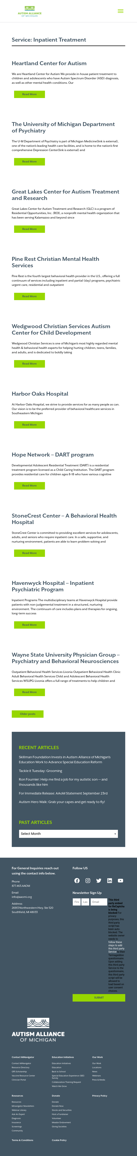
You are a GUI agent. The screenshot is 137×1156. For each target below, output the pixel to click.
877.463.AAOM (21, 886)
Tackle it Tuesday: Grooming (40, 771)
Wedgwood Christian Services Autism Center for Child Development (61, 329)
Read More (29, 94)
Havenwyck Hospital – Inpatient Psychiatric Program (53, 586)
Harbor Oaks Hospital (40, 394)
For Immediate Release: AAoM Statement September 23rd (63, 793)
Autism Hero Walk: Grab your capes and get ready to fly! (62, 802)
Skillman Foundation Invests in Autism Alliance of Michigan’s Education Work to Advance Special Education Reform (65, 759)
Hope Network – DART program (53, 455)
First (75, 908)
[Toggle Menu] (120, 11)
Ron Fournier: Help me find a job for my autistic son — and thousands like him (63, 782)
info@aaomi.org (22, 897)
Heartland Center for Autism (49, 63)
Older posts (27, 714)
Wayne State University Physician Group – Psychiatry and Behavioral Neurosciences (66, 658)
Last (84, 908)
